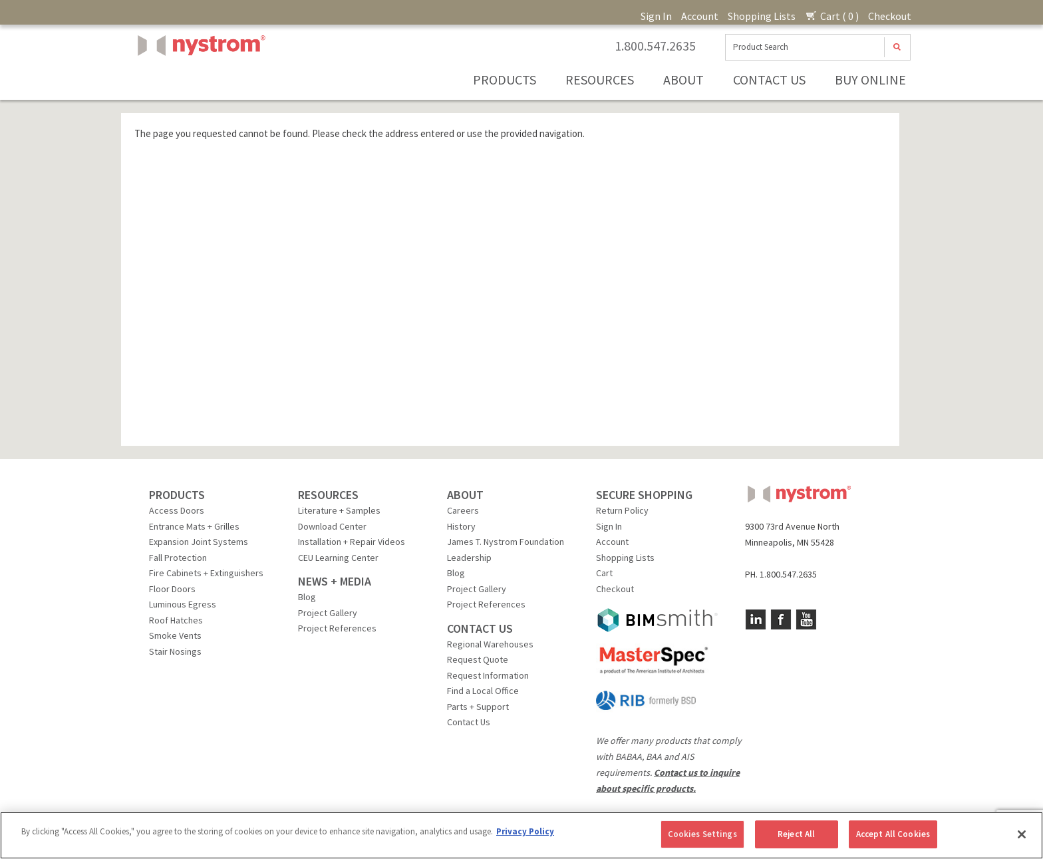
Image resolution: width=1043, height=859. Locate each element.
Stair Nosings (175, 651)
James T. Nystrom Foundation (505, 542)
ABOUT (465, 494)
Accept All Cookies (893, 834)
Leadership (469, 558)
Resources (599, 79)
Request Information (488, 675)
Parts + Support (478, 707)
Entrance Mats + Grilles (194, 526)
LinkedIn (755, 619)
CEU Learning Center (338, 558)
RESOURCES (328, 494)
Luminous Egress (182, 604)
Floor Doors (172, 589)
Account (699, 16)
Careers (463, 510)
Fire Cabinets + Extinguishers (206, 573)
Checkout (889, 16)
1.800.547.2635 (655, 46)
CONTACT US (480, 628)
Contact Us (769, 79)
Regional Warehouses (490, 644)
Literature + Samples (339, 510)
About (683, 79)
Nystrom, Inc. (198, 78)
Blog (307, 597)
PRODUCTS (177, 494)
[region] (521, 835)
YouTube (806, 619)
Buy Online (870, 79)
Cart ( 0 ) (832, 16)
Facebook (781, 619)
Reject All (796, 834)
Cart (604, 573)
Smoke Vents (175, 635)
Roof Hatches (176, 620)
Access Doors (176, 510)
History (461, 526)
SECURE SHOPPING (644, 494)
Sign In (656, 16)
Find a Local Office (483, 691)
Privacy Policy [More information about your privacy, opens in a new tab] (525, 831)
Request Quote (477, 659)
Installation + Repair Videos (351, 542)
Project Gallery (327, 613)
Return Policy (622, 510)
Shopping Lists (762, 16)
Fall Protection (178, 558)
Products (504, 79)
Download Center (332, 526)
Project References (337, 628)
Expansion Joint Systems (198, 542)
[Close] (1021, 834)
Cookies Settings (702, 834)
